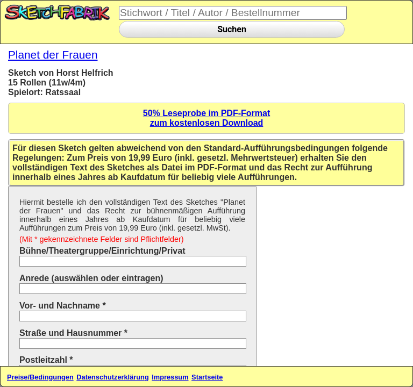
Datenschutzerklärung (112, 377)
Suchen (231, 29)
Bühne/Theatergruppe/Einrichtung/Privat (102, 250)
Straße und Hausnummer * (73, 333)
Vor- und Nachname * (62, 305)
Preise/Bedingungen (40, 377)
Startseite (207, 377)
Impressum (170, 377)
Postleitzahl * (46, 359)
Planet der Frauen (52, 54)
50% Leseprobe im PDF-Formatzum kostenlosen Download (206, 118)
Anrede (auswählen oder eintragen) (91, 278)
